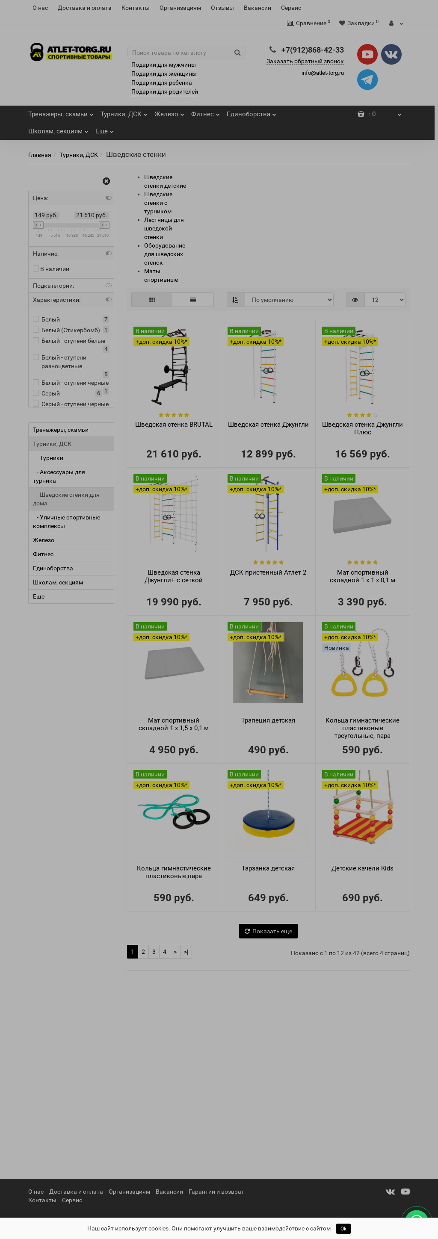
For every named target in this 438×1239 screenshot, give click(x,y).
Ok (343, 1229)
